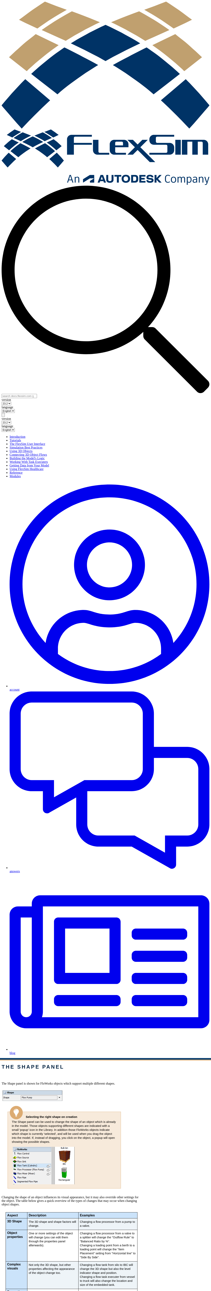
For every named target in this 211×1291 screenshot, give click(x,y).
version (6, 399)
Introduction (17, 436)
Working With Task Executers (29, 462)
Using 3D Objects (21, 451)
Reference (16, 472)
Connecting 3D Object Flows (28, 454)
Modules (15, 476)
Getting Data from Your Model (29, 465)
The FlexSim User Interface (27, 444)
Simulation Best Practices (26, 447)
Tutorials (15, 440)
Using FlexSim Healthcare (27, 469)
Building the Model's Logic (27, 458)
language (7, 407)
